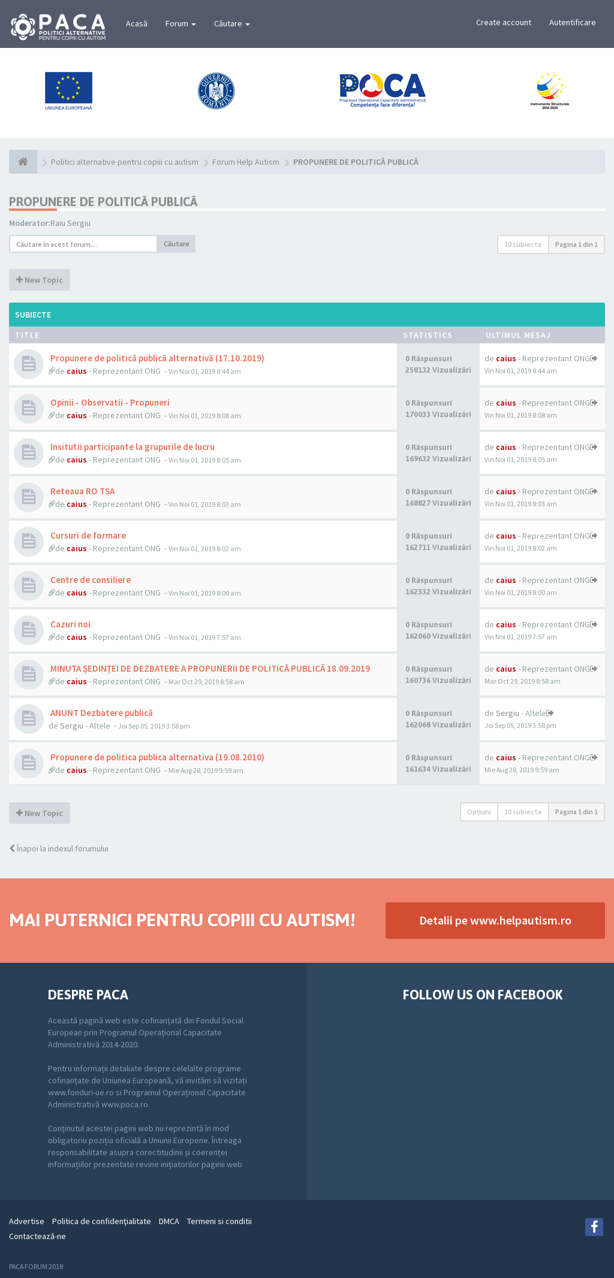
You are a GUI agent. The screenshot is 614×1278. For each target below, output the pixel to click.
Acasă (137, 23)
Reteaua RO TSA (82, 491)
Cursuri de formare (87, 535)
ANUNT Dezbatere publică (101, 712)
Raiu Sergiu (70, 222)
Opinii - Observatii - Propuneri (109, 402)
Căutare (232, 23)
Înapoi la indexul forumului (59, 848)
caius (77, 370)
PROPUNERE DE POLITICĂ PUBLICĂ (103, 202)
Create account (503, 22)
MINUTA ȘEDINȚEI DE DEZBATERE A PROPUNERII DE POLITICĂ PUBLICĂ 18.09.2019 (209, 668)
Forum (180, 23)
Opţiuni (479, 811)
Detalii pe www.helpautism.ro (495, 920)
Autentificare (572, 22)
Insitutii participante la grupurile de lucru (132, 446)
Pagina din (576, 244)
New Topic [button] (39, 279)
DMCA (169, 1221)
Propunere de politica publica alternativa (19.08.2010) (156, 757)
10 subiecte (523, 244)
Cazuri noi (70, 624)
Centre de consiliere (90, 579)
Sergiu (71, 725)
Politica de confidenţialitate (101, 1221)
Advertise (26, 1221)
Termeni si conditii (219, 1221)
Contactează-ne (37, 1236)
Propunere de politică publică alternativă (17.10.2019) (156, 358)
